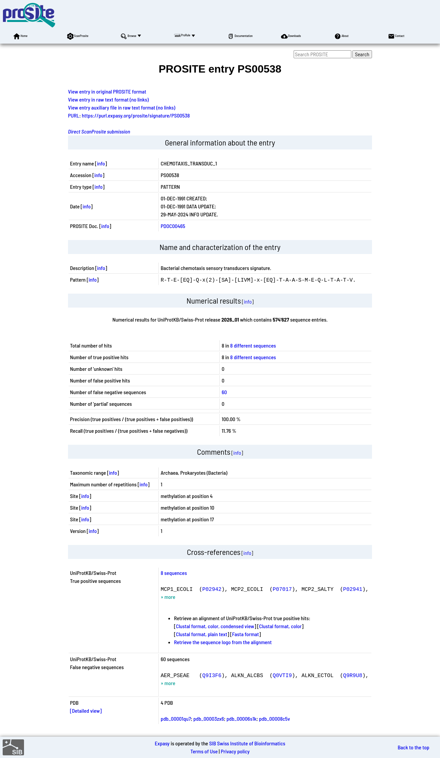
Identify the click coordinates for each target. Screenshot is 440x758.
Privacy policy (235, 751)
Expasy (162, 743)
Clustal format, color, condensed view (215, 626)
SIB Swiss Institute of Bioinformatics (247, 743)
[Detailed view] (86, 710)
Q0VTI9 (282, 675)
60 (224, 392)
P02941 (352, 589)
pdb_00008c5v (274, 718)
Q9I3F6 (212, 675)
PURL (73, 115)
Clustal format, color (280, 626)
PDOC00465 (173, 226)
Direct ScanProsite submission (99, 131)
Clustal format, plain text (201, 634)
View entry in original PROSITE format (107, 91)
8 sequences (174, 573)
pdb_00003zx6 (208, 718)
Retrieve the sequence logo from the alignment (223, 642)
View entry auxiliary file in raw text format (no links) (121, 107)
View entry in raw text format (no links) (108, 99)
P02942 (212, 589)
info (101, 163)
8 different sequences (253, 345)
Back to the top (413, 747)
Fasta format (245, 634)
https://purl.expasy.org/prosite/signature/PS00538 (136, 115)
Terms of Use (204, 751)
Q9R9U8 (352, 675)
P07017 (282, 589)
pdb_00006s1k (241, 718)
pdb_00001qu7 (176, 718)
